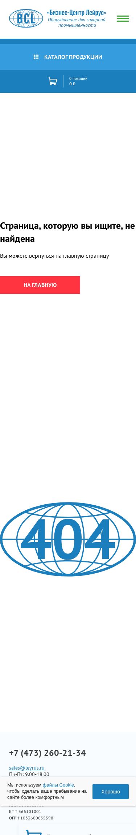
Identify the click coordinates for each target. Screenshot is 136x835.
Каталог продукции (68, 56)
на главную (40, 284)
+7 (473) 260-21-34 (47, 753)
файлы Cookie (58, 785)
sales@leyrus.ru (27, 768)
